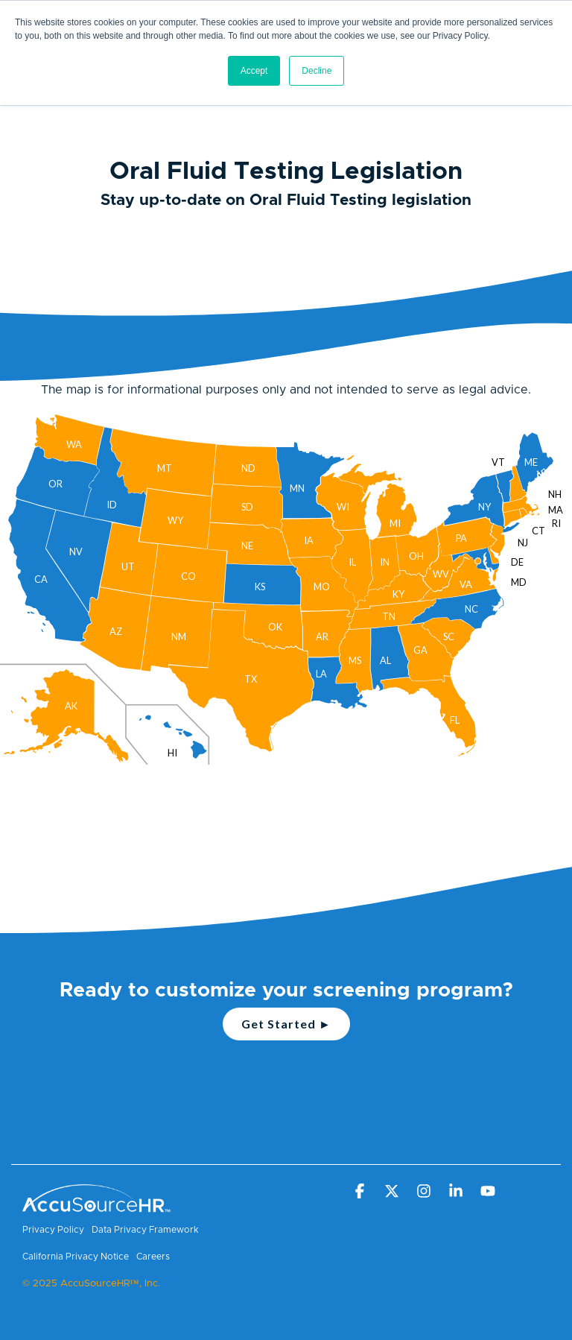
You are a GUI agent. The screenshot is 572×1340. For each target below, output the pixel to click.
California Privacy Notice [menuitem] (75, 1256)
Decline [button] (316, 71)
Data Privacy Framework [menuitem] (145, 1229)
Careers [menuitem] (153, 1256)
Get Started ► (286, 1024)
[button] (361, 1192)
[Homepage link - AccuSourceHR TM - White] (96, 1205)
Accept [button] (254, 71)
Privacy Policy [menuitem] (53, 1229)
